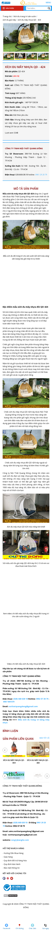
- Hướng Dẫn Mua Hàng (13, 853)
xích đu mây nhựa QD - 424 (25, 67)
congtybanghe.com (20, 840)
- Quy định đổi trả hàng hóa (15, 860)
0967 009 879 (8, 701)
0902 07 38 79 (42, 699)
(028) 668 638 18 (20, 699)
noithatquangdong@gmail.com (23, 706)
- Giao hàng (8, 857)
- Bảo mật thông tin (11, 868)
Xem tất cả (44, 738)
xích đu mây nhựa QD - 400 (38, 761)
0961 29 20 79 (41, 174)
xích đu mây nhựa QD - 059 (14, 761)
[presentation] (5, 750)
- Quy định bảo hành (11, 864)
